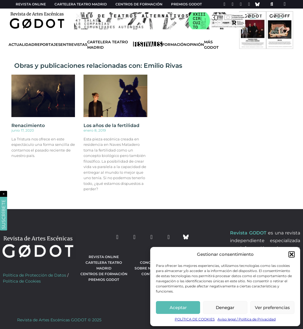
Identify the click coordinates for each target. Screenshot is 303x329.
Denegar (225, 307)
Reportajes (47, 44)
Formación (174, 44)
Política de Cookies (22, 281)
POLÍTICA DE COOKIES (195, 319)
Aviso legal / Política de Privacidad (246, 319)
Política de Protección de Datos (34, 275)
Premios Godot (186, 4)
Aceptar (178, 307)
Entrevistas (73, 44)
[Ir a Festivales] (147, 45)
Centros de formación (138, 4)
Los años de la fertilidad (111, 125)
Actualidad (21, 44)
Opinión (195, 44)
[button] (291, 254)
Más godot (211, 45)
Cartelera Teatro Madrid (107, 45)
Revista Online (31, 4)
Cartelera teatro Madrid (80, 4)
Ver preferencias (272, 307)
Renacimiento (28, 125)
